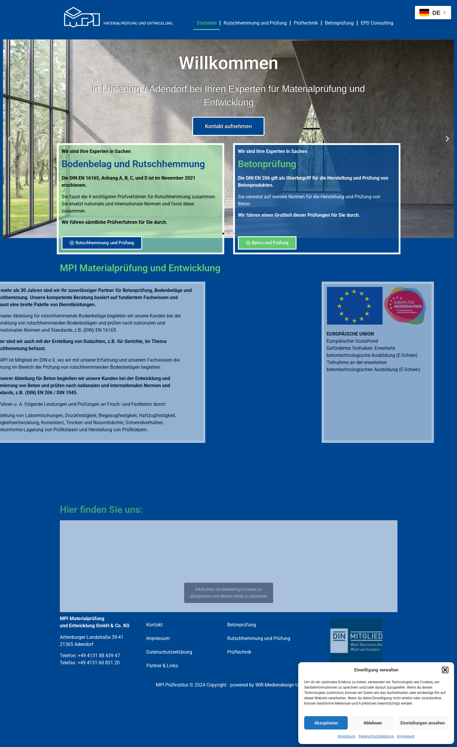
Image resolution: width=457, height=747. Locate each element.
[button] (445, 670)
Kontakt (154, 625)
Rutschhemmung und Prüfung (255, 23)
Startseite (207, 23)
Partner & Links (162, 665)
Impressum (347, 736)
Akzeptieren (326, 723)
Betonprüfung (339, 23)
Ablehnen (372, 723)
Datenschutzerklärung (376, 736)
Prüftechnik (306, 23)
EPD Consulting (377, 23)
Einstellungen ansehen (422, 723)
